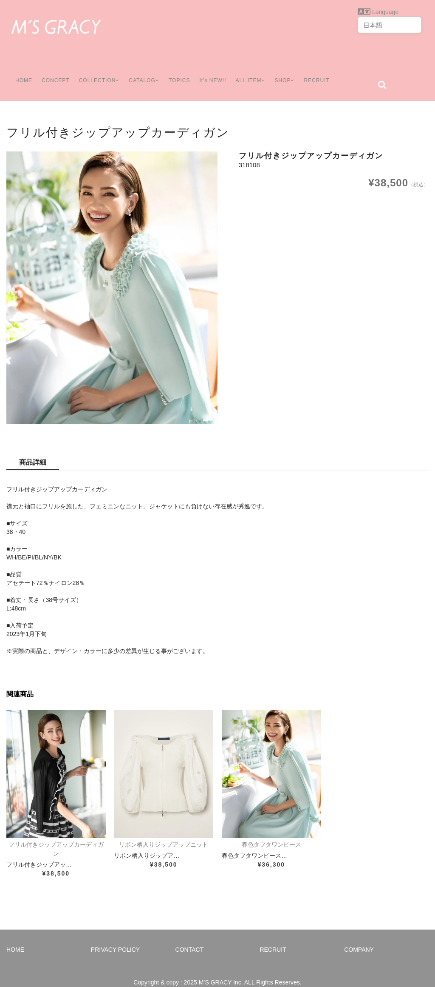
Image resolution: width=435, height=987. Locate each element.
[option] (112, 275)
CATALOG (145, 72)
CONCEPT (52, 72)
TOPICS (182, 72)
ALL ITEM (256, 72)
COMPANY (359, 936)
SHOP (292, 72)
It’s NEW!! (216, 72)
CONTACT (189, 936)
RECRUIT (326, 72)
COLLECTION (97, 72)
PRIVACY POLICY (115, 936)
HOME (19, 72)
